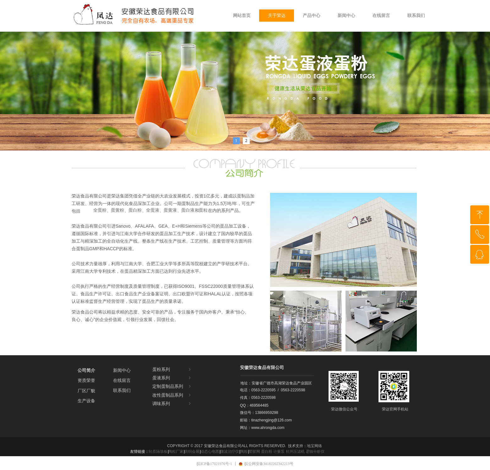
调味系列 (172, 403)
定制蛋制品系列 (172, 386)
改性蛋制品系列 (172, 395)
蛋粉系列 (172, 369)
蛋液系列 (172, 378)
